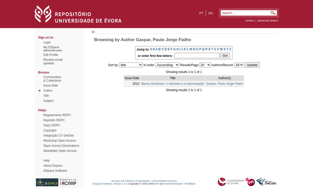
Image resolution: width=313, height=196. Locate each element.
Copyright (49, 130)
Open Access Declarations (61, 146)
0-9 (152, 49)
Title (46, 95)
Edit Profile (50, 55)
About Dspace (52, 165)
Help (46, 160)
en (211, 13)
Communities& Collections (52, 78)
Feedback (189, 183)
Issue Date (50, 85)
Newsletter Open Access (60, 151)
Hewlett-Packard (173, 183)
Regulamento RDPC (57, 115)
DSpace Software (55, 171)
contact (249, 20)
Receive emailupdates (52, 61)
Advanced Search (267, 20)
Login (47, 42)
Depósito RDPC (54, 120)
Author (47, 90)
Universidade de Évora (164, 180)
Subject (48, 101)
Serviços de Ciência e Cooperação (130, 180)
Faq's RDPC (51, 125)
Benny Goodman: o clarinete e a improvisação (172, 83)
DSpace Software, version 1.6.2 (110, 183)
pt (201, 13)
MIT (156, 183)
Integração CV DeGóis (58, 135)
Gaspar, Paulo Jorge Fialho (224, 83)
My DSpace (51, 47)
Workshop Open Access (59, 140)
